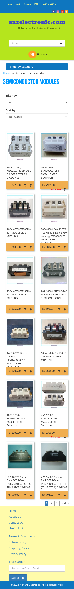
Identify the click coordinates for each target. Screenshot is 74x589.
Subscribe (18, 578)
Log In (18, 4)
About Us (15, 516)
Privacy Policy (17, 554)
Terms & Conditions (22, 536)
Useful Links (17, 528)
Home (9, 4)
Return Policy (17, 542)
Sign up (27, 4)
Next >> (65, 503)
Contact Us (16, 522)
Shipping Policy (19, 548)
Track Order (17, 562)
